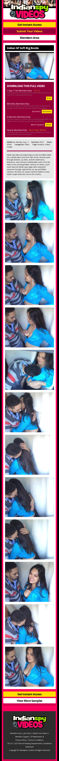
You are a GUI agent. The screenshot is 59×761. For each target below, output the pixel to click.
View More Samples (29, 701)
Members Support (22, 737)
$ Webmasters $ (37, 737)
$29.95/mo (47, 111)
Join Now (27, 733)
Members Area (29, 38)
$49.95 (48, 125)
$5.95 (49, 98)
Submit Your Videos (29, 31)
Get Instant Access (29, 25)
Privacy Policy (20, 740)
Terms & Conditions (36, 740)
